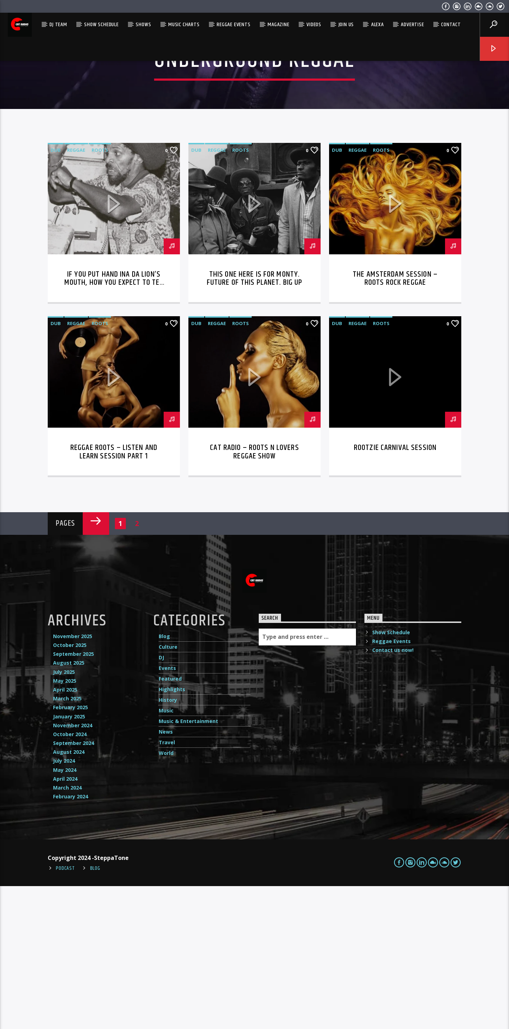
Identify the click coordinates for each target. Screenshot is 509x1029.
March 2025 (67, 841)
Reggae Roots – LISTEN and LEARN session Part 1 (113, 594)
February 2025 (70, 850)
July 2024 (64, 903)
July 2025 (64, 814)
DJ (161, 800)
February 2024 (70, 939)
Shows (143, 24)
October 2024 (70, 877)
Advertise (412, 24)
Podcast (65, 1011)
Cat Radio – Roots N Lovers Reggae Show (254, 594)
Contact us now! (393, 793)
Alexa (377, 24)
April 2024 (65, 921)
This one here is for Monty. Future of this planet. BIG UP (255, 421)
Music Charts (184, 24)
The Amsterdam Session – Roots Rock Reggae (395, 421)
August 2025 (68, 805)
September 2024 (73, 886)
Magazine (278, 24)
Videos (313, 24)
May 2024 (64, 912)
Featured (170, 821)
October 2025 (70, 788)
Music (166, 853)
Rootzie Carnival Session (395, 590)
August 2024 (68, 894)
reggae (76, 293)
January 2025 (69, 859)
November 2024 (72, 868)
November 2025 (72, 779)
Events (167, 811)
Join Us (346, 24)
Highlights (172, 832)
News (166, 874)
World (166, 895)
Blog (164, 779)
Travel (167, 885)
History (168, 842)
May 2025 (64, 823)
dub (56, 293)
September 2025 (73, 796)
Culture (168, 789)
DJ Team (58, 24)
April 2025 (65, 832)
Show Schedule (101, 24)
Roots (100, 293)
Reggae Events (233, 24)
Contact (451, 24)
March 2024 (67, 930)
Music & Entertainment (188, 864)
